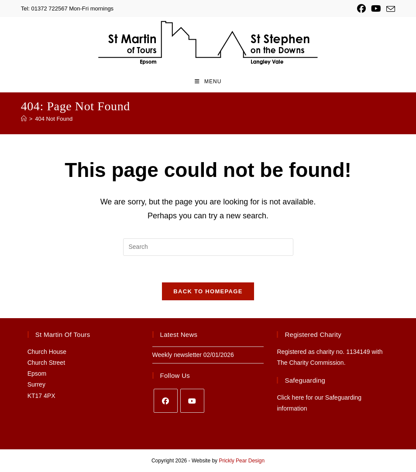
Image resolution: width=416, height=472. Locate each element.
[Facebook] (166, 401)
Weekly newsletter (177, 354)
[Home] (24, 118)
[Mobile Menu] (208, 81)
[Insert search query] (208, 247)
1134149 (358, 351)
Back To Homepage (207, 291)
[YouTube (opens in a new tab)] (376, 8)
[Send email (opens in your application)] (389, 9)
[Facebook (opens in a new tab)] (361, 8)
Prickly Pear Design (242, 461)
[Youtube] (192, 401)
